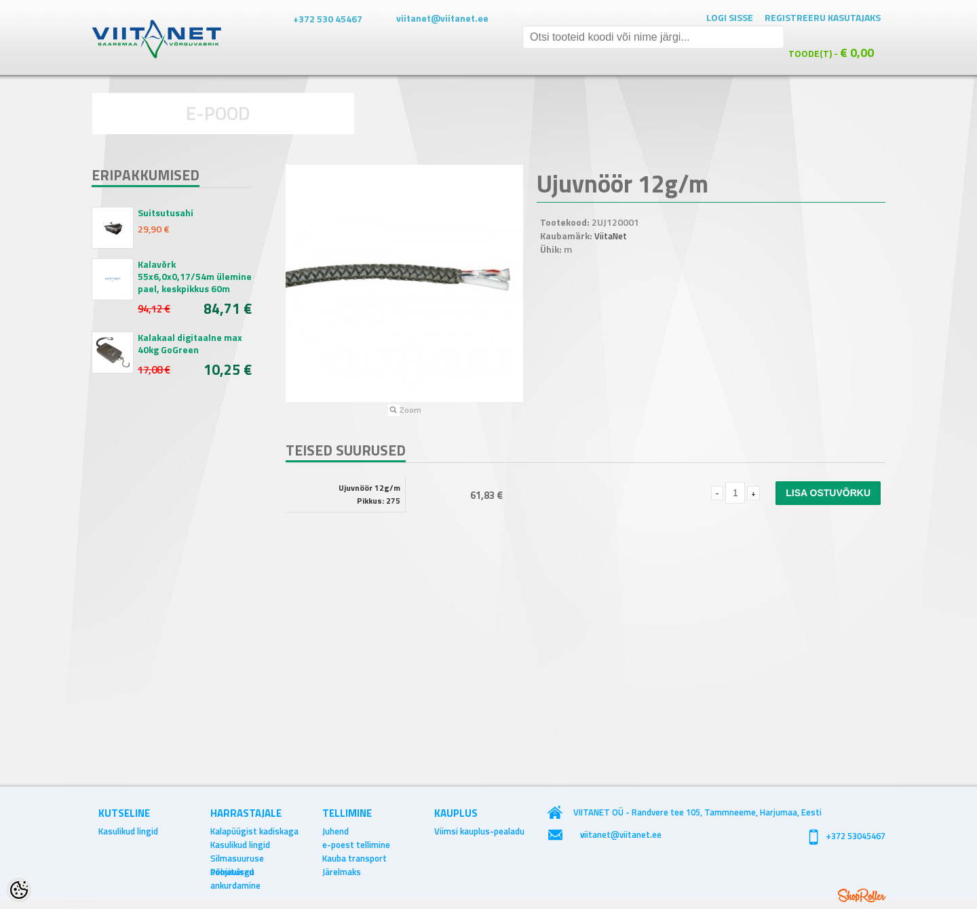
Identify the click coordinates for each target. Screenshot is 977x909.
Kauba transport (354, 858)
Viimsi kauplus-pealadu (479, 831)
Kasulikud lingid (128, 831)
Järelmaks (341, 871)
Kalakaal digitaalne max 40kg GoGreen (190, 343)
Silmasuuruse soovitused (237, 858)
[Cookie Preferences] (19, 890)
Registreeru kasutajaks (823, 17)
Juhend (335, 831)
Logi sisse (729, 17)
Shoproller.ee (861, 895)
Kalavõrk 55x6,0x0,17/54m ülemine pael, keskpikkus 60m (195, 276)
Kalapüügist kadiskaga (254, 831)
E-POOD (218, 112)
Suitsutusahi (165, 213)
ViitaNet (610, 236)
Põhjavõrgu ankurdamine (235, 871)
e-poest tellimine (356, 844)
